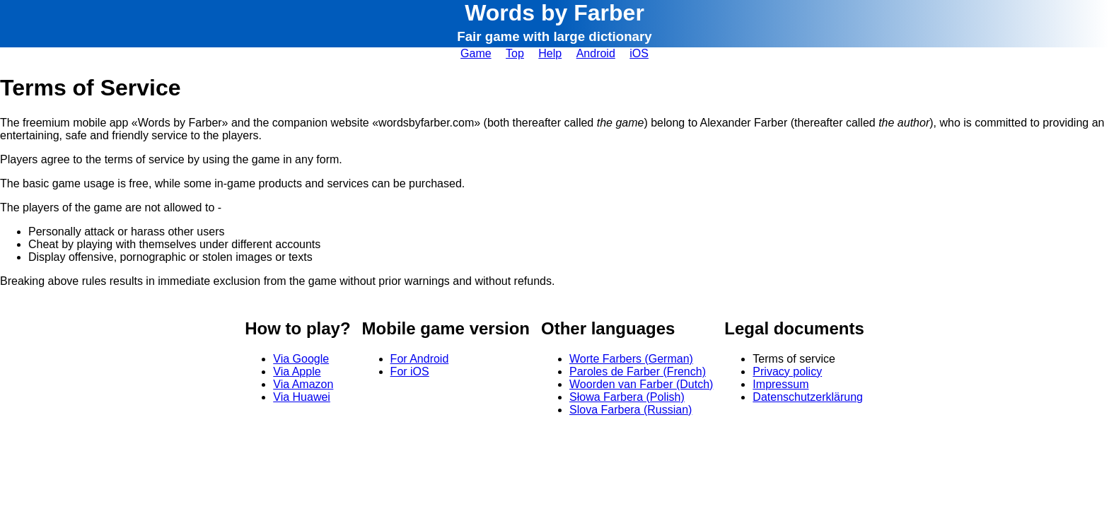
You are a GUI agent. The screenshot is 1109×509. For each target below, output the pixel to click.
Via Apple (296, 371)
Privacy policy (787, 371)
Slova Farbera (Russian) (630, 410)
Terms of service (794, 359)
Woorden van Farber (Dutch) (641, 384)
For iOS (409, 371)
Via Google (301, 359)
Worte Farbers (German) (631, 359)
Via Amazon (303, 384)
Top (515, 53)
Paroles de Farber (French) (637, 371)
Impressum (780, 384)
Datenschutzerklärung (808, 397)
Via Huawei (301, 397)
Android (595, 53)
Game (476, 53)
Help (550, 53)
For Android (419, 359)
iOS (639, 53)
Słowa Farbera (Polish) (627, 397)
